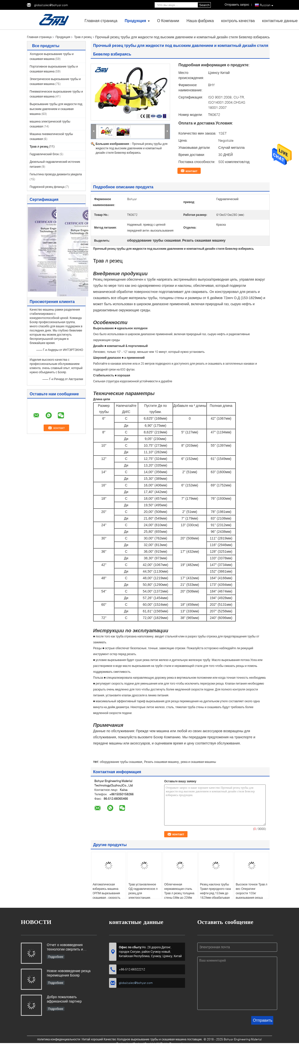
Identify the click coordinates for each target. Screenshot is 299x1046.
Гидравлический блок (44, 154)
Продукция (135, 20)
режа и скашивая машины (198, 762)
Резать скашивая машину (161, 762)
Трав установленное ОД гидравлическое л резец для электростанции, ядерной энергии (143, 893)
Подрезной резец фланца (47, 187)
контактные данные (280, 20)
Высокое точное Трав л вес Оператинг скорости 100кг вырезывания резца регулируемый (251, 893)
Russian (266, 5)
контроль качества (238, 20)
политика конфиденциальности (58, 1039)
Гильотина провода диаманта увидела (56, 174)
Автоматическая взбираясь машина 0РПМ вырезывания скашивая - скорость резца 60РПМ (106, 893)
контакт (192, 171)
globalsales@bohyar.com (51, 5)
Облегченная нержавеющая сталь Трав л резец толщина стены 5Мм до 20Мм (179, 890)
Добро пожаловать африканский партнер (64, 999)
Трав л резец (82, 37)
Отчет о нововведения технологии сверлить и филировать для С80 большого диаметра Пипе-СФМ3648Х (72, 947)
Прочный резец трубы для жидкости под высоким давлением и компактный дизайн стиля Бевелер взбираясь (131, 148)
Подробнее (55, 957)
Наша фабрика (200, 20)
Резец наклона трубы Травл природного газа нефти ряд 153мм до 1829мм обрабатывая (215, 890)
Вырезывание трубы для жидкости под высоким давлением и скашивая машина (56, 109)
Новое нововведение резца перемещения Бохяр (68, 973)
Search (204, 5)
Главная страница (101, 20)
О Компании (168, 20)
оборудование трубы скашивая (121, 762)
